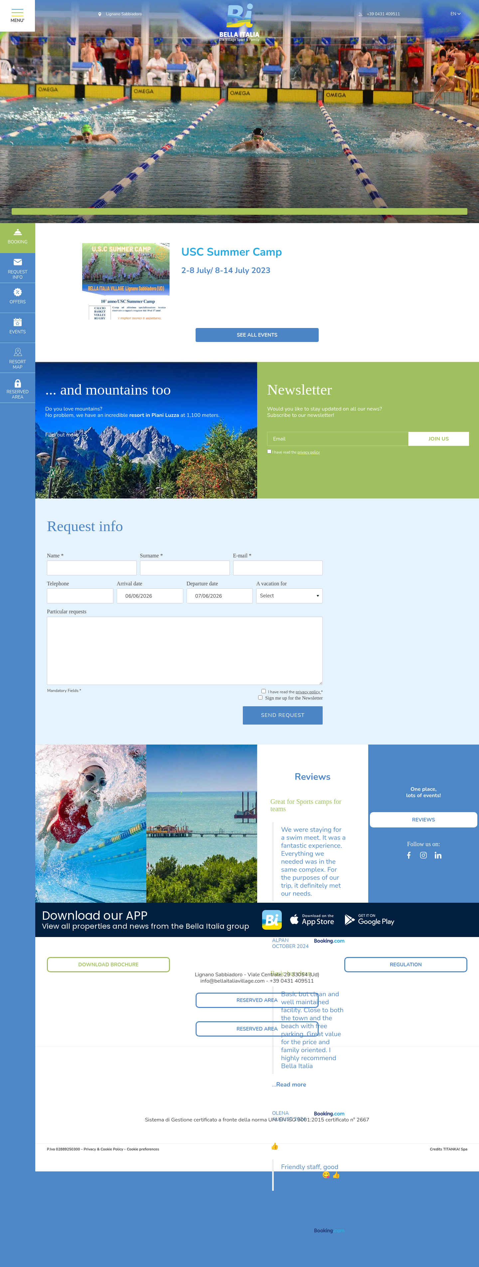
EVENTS (17, 326)
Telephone (58, 583)
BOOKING (17, 236)
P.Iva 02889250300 (63, 1149)
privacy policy (308, 452)
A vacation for (271, 583)
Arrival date (129, 583)
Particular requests (66, 611)
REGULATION (406, 964)
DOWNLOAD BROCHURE (108, 964)
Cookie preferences (143, 1149)
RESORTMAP (17, 359)
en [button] (455, 14)
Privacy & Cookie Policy (103, 1149)
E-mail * (242, 555)
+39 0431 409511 (383, 14)
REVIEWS (423, 819)
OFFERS (17, 296)
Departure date (202, 583)
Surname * (151, 555)
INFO (17, 269)
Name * (55, 555)
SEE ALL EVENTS (257, 335)
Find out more (66, 435)
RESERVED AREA (257, 1000)
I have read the (296, 452)
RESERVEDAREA (17, 389)
